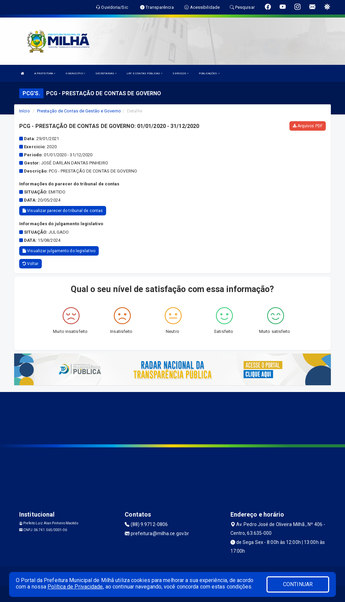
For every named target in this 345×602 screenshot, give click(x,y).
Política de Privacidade (75, 586)
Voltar (30, 263)
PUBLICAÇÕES (209, 73)
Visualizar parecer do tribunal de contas (63, 210)
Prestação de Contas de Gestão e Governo (79, 110)
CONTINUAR (298, 584)
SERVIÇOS (180, 73)
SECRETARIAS (106, 73)
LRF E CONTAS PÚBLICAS (144, 73)
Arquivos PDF (307, 126)
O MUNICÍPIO (75, 73)
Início (24, 110)
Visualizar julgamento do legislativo (59, 250)
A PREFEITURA (44, 73)
